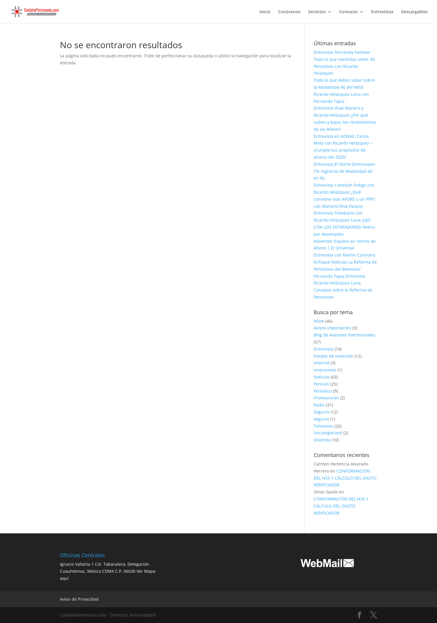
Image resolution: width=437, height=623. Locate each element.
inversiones (325, 370)
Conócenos (289, 12)
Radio (319, 405)
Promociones (326, 398)
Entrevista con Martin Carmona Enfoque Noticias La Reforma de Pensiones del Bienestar (345, 262)
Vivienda (322, 440)
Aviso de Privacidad (79, 599)
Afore (319, 321)
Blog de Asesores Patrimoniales (344, 335)
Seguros (322, 412)
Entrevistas (382, 12)
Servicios (317, 12)
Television (323, 426)
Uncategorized (328, 433)
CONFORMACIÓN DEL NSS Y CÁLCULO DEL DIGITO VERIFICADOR (345, 478)
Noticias (322, 377)
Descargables (414, 12)
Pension (321, 384)
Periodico (323, 391)
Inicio (265, 12)
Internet (322, 363)
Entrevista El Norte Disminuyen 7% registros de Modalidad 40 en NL (344, 171)
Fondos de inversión (333, 356)
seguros (321, 419)
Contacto (348, 12)
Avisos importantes (332, 328)
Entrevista (323, 349)
